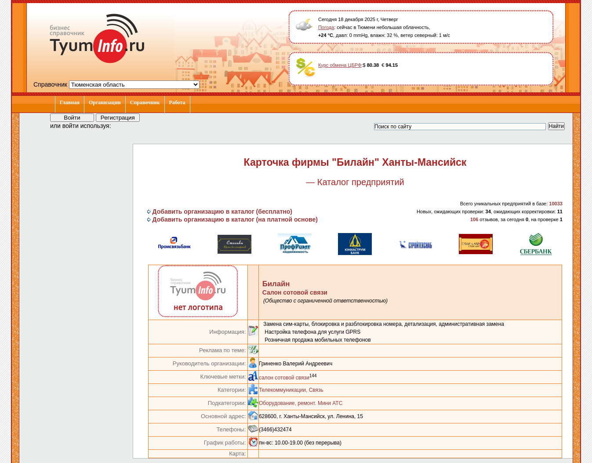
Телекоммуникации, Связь (291, 390)
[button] (125, 125)
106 (474, 219)
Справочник (145, 102)
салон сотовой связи (284, 378)
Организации (105, 102)
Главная (70, 102)
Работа (177, 102)
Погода (326, 27)
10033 (556, 203)
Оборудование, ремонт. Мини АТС (300, 403)
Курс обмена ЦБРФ (340, 65)
